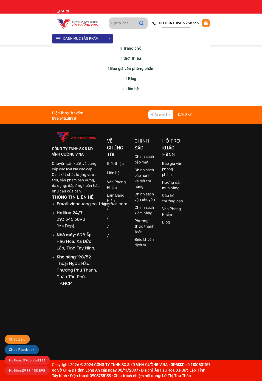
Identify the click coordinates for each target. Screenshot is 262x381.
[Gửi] (143, 23)
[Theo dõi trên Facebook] (54, 11)
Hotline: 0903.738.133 (27, 360)
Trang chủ (132, 48)
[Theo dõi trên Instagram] (58, 11)
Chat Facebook (21, 350)
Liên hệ (132, 89)
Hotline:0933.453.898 (27, 371)
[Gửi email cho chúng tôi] (67, 11)
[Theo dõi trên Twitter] (62, 11)
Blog (132, 79)
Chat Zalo (17, 339)
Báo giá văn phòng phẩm (132, 68)
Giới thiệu (132, 58)
